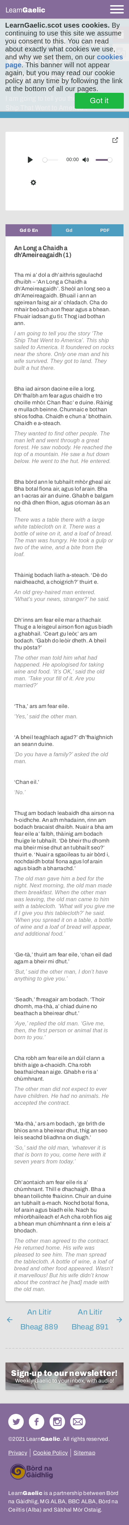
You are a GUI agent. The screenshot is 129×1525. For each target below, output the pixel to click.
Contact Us (78, 1421)
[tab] (29, 230)
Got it (99, 101)
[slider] (50, 160)
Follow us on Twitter (16, 1421)
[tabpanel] (64, 768)
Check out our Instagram (57, 1421)
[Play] (30, 159)
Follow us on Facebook (36, 1421)
